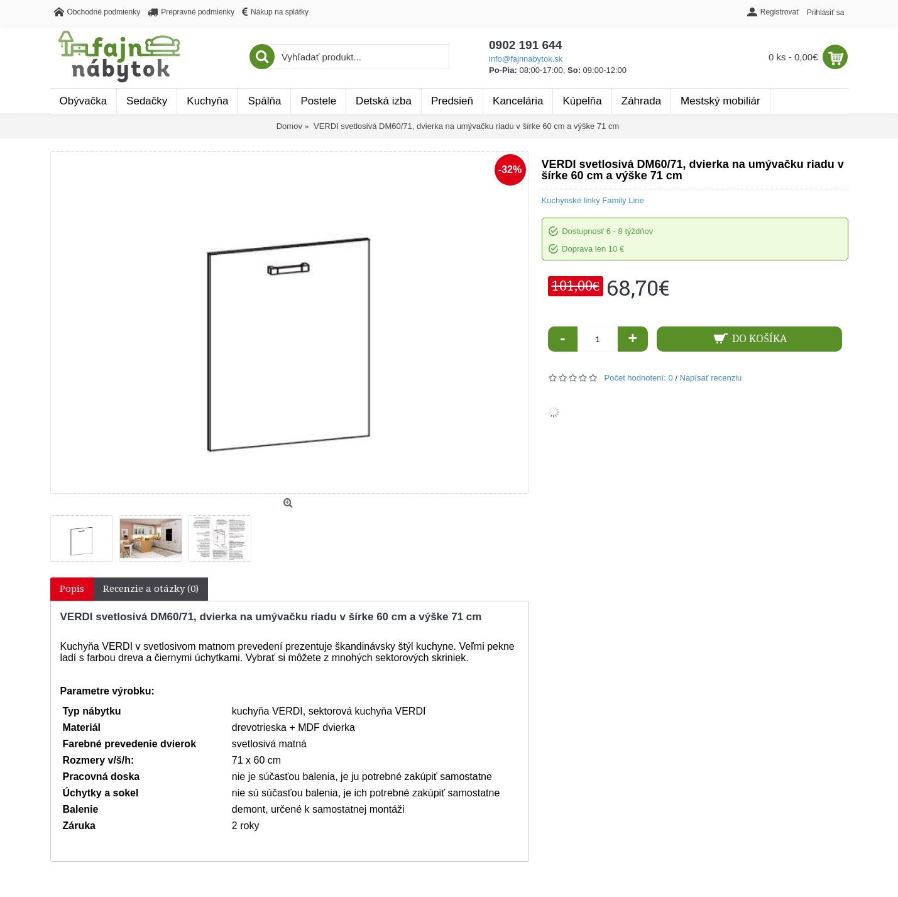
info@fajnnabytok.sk (525, 59)
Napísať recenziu (711, 377)
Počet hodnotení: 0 (639, 377)
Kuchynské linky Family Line (593, 200)
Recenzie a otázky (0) (151, 588)
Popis (72, 588)
